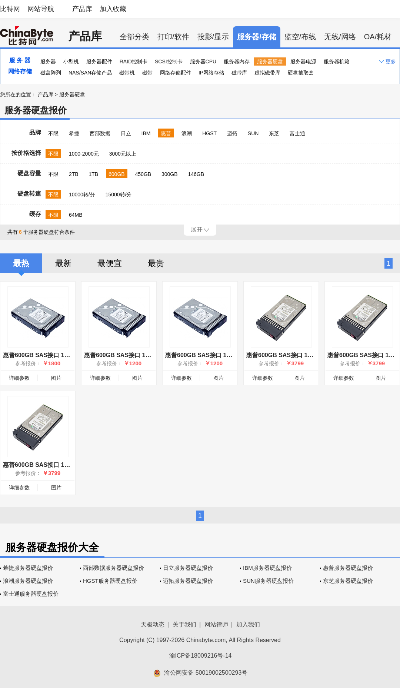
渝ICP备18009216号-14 (200, 655)
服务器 (48, 61)
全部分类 (134, 37)
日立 (126, 133)
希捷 (74, 133)
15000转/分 (119, 194)
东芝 (274, 133)
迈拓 (232, 133)
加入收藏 (113, 9)
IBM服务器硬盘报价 (267, 568)
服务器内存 (237, 61)
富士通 (297, 133)
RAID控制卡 (133, 61)
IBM (146, 133)
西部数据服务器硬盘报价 (113, 568)
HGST (209, 133)
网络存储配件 (175, 73)
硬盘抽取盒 (301, 73)
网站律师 (216, 624)
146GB (196, 174)
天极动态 (152, 624)
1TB (93, 174)
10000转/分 (82, 194)
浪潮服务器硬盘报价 (28, 581)
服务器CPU (203, 61)
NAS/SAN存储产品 (90, 73)
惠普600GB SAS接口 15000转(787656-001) (61, 465)
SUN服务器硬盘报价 (268, 581)
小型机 (71, 61)
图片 (56, 378)
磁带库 (239, 73)
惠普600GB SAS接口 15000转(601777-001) (304, 355)
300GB (169, 174)
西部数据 (100, 133)
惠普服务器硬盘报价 (348, 568)
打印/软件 (173, 37)
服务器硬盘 (270, 61)
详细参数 (19, 378)
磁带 (147, 73)
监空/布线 (300, 37)
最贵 (156, 263)
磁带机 (127, 73)
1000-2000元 (84, 154)
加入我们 (248, 624)
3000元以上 (122, 154)
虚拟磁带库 (267, 73)
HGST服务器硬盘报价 (110, 581)
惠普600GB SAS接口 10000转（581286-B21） (227, 355)
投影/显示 (213, 37)
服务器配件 (99, 61)
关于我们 (184, 624)
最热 (21, 263)
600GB (117, 174)
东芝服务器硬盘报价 (348, 581)
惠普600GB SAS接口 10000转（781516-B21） (146, 355)
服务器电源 (303, 61)
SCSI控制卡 (169, 61)
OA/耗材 (377, 37)
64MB (76, 215)
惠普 (166, 133)
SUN (253, 133)
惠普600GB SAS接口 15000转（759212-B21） (65, 355)
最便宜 (109, 263)
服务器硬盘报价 (35, 110)
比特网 (10, 9)
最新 (63, 263)
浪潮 (186, 133)
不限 (53, 133)
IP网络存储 (211, 73)
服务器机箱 (337, 61)
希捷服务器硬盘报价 (28, 568)
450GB (143, 174)
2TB (74, 174)
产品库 (82, 9)
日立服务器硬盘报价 (188, 568)
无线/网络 (340, 37)
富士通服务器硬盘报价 (31, 594)
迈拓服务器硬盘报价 (188, 581)
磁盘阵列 (50, 73)
